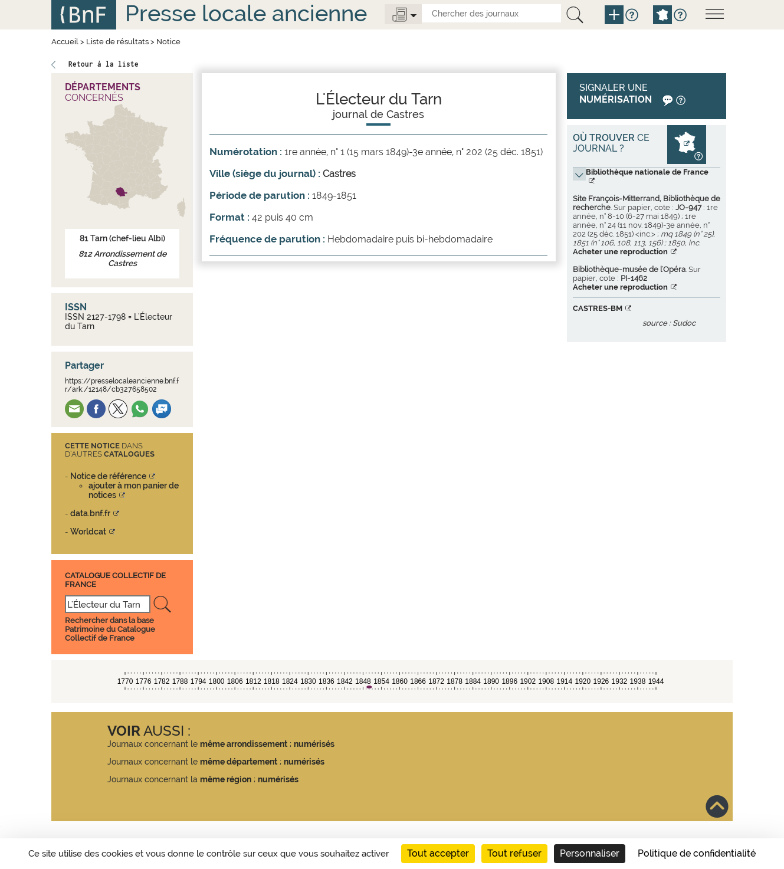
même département (238, 761)
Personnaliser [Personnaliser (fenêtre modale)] (589, 853)
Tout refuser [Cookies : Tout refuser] (514, 853)
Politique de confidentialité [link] (697, 853)
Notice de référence (108, 476)
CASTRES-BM (597, 308)
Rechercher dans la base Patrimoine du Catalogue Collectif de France (110, 629)
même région (225, 779)
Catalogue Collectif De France (115, 579)
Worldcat (88, 531)
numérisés (314, 744)
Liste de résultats (117, 41)
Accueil (64, 41)
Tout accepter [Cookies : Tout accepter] (438, 853)
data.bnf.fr (90, 513)
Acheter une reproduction (620, 251)
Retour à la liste (103, 64)
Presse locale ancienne (246, 13)
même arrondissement (243, 744)
